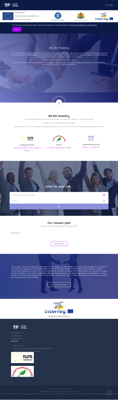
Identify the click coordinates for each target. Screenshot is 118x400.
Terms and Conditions (77, 25)
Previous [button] (6, 70)
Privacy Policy (92, 25)
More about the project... (59, 285)
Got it (17, 29)
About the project (18, 346)
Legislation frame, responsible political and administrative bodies (32, 349)
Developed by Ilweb (72, 392)
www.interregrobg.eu (59, 309)
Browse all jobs (59, 244)
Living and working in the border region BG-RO (27, 351)
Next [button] (112, 70)
